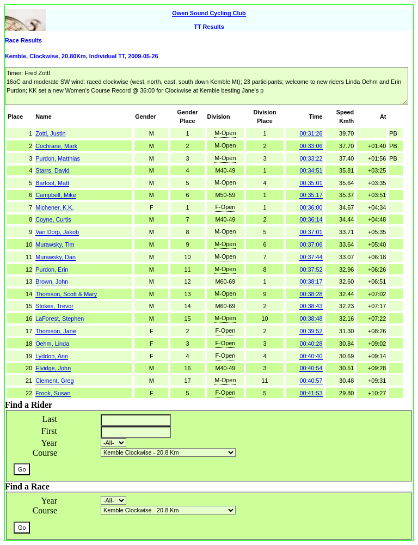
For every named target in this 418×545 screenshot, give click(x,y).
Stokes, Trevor (54, 306)
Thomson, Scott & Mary (66, 294)
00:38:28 (310, 294)
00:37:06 (310, 244)
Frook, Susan (52, 393)
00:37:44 (310, 257)
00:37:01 (310, 232)
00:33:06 (310, 146)
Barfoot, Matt (52, 183)
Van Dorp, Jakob (57, 232)
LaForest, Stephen (59, 318)
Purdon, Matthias (57, 158)
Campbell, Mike (55, 195)
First (49, 431)
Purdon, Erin (51, 269)
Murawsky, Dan (55, 257)
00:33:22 (310, 158)
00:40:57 (310, 380)
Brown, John (51, 281)
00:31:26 (310, 133)
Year (49, 443)
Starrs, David (52, 170)
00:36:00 (310, 207)
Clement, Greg (54, 380)
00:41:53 (310, 393)
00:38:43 (310, 306)
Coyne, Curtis (53, 219)
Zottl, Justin (50, 133)
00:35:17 (310, 195)
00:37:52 (310, 269)
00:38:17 (310, 281)
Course (45, 452)
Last (49, 419)
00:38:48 (310, 318)
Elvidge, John (53, 368)
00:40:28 (310, 343)
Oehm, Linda (52, 343)
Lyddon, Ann (51, 356)
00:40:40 (310, 356)
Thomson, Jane (55, 331)
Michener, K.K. (54, 207)
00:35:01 (310, 183)
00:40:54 (310, 368)
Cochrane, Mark (56, 146)
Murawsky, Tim (54, 244)
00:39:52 (310, 331)
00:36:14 (310, 219)
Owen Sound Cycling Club (208, 13)
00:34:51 (310, 170)
